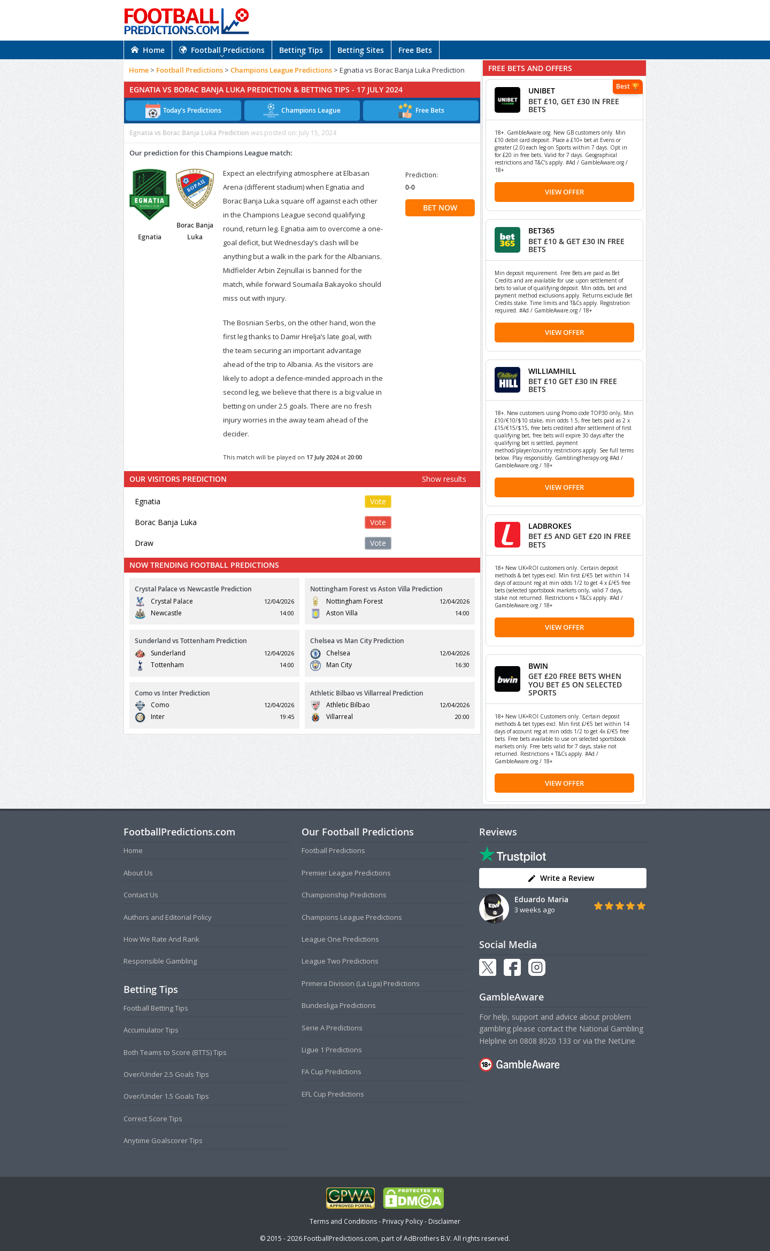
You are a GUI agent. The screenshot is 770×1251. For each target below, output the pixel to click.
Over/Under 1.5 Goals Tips (166, 1096)
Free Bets (415, 50)
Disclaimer (444, 1221)
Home (148, 50)
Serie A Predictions (332, 1028)
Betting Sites (360, 50)
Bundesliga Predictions (339, 1005)
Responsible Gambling (160, 961)
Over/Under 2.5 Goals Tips (166, 1074)
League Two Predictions (340, 961)
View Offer (564, 192)
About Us (138, 873)
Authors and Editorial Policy (168, 917)
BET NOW (440, 207)
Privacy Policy (402, 1221)
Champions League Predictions (281, 70)
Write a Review (560, 878)
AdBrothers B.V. (428, 1238)
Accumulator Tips (151, 1030)
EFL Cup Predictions (333, 1094)
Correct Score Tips (153, 1118)
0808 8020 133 (545, 1041)
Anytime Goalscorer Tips (163, 1140)
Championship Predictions (344, 895)
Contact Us (141, 895)
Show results (444, 479)
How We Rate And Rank (161, 939)
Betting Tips (301, 50)
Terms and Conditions (343, 1221)
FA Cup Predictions (331, 1071)
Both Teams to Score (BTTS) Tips (175, 1052)
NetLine (621, 1041)
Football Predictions (222, 50)
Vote (378, 501)
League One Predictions (340, 939)
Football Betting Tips (156, 1008)
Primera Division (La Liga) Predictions (361, 983)
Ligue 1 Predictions (332, 1049)
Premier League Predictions (346, 873)
